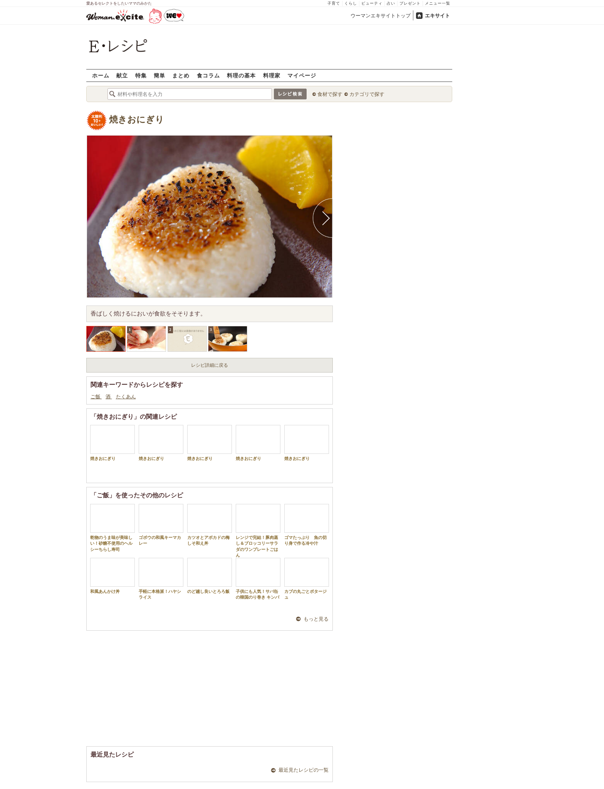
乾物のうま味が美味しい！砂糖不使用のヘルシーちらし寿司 (112, 528)
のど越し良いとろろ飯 (209, 576)
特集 (141, 75)
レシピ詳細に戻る (209, 365)
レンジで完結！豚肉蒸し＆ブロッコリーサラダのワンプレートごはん (258, 530)
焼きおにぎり (136, 119)
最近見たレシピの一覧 (304, 770)
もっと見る (316, 619)
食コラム (208, 75)
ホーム (100, 75)
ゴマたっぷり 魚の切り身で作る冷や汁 (306, 525)
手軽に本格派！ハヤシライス (161, 578)
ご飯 (96, 397)
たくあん (126, 397)
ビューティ (372, 3)
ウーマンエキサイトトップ (381, 15)
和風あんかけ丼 (112, 576)
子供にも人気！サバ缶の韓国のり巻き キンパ (258, 578)
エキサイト (437, 15)
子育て (333, 3)
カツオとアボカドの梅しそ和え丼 (209, 525)
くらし (350, 3)
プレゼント (410, 3)
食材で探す (329, 94)
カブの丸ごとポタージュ (306, 578)
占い (391, 3)
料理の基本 (241, 75)
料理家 (271, 75)
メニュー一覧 (437, 3)
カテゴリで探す (366, 94)
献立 (122, 75)
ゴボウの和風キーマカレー (161, 525)
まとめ (181, 75)
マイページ (301, 75)
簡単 (159, 75)
